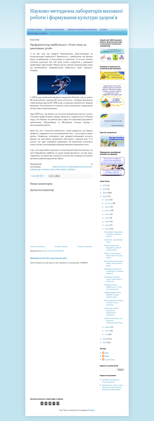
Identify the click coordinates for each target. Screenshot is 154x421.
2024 (105, 185)
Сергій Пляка (110, 359)
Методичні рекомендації (54, 29)
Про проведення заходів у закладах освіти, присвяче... (114, 302)
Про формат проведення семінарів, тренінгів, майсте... (113, 234)
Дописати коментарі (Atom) (53, 251)
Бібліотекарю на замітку (37, 33)
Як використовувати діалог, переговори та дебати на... (113, 279)
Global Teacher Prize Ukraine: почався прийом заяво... (112, 294)
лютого (108, 331)
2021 (105, 196)
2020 (105, 339)
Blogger (91, 410)
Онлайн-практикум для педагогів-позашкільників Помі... (114, 320)
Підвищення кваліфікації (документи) (82, 29)
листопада (109, 203)
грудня (107, 199)
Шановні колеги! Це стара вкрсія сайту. (48, 258)
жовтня (108, 207)
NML (107, 353)
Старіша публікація (84, 246)
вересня (108, 210)
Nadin (107, 356)
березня (108, 327)
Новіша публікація (38, 246)
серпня (107, 214)
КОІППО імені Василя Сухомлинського (110, 381)
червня (107, 221)
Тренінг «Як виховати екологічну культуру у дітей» (113, 255)
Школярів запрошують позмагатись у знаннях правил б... (113, 271)
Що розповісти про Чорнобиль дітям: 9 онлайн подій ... (112, 247)
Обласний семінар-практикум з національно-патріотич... (111, 311)
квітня (107, 229)
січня (107, 334)
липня (107, 218)
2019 (105, 342)
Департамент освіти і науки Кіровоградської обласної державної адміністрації (112, 387)
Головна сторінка (35, 29)
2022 (105, 193)
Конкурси (103, 29)
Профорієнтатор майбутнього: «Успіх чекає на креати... (113, 287)
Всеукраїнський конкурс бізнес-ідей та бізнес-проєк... (113, 263)
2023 (105, 189)
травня (107, 225)
